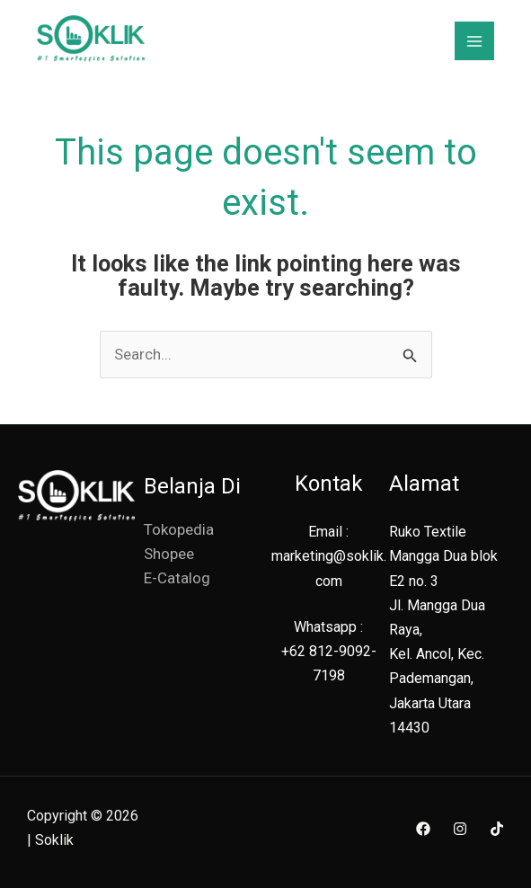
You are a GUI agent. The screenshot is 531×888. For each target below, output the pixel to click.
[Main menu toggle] (474, 41)
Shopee (169, 554)
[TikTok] (497, 828)
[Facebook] (423, 828)
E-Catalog (177, 578)
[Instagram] (460, 828)
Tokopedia (179, 529)
